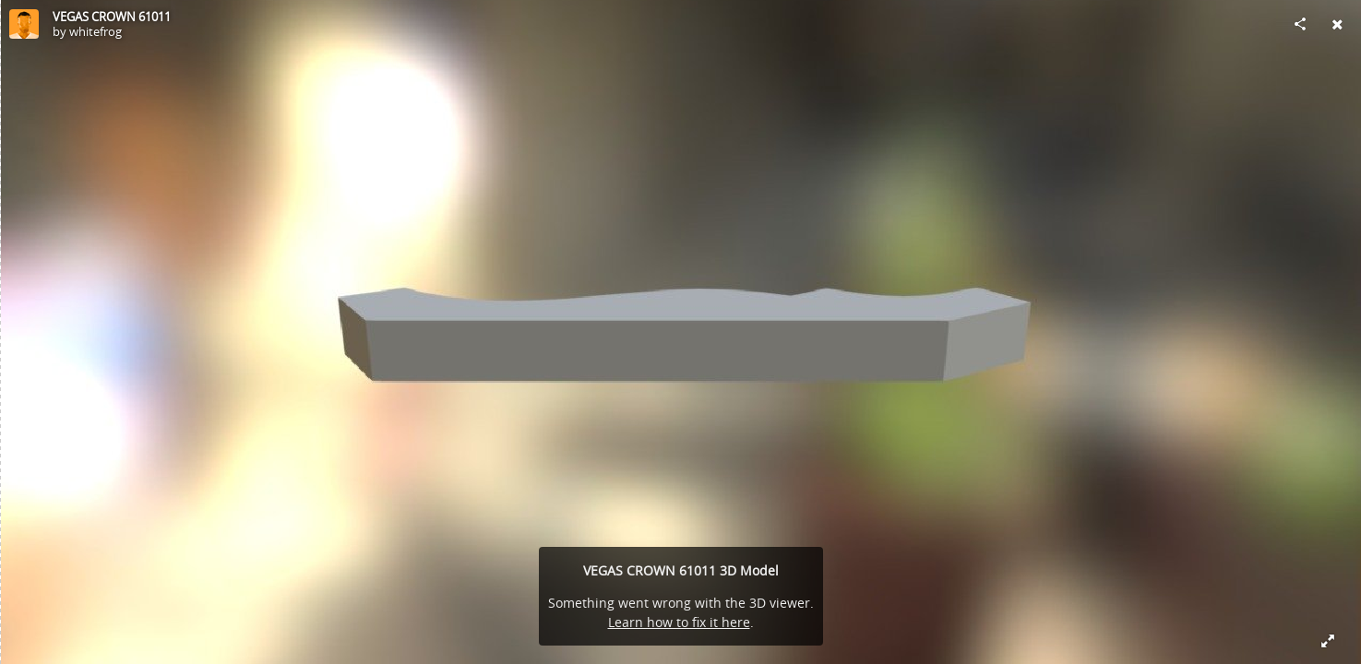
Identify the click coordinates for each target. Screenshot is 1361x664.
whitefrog (95, 31)
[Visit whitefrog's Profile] (24, 24)
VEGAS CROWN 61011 (112, 16)
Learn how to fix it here (679, 622)
